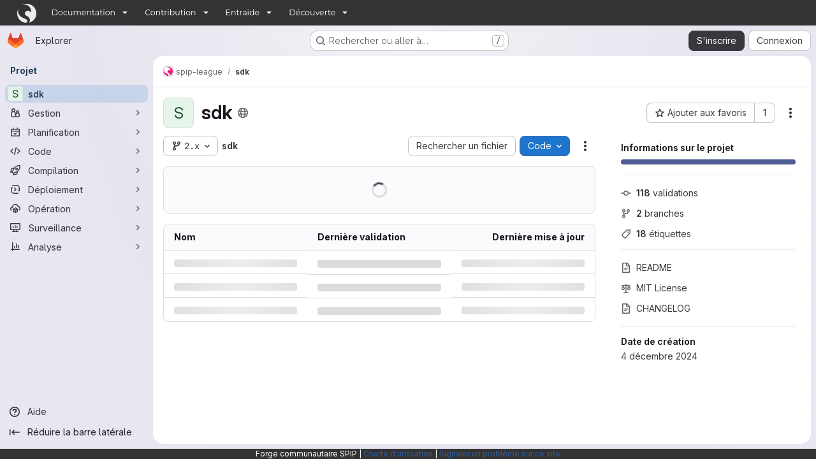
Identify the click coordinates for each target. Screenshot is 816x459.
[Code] (76, 151)
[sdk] (76, 94)
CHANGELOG (655, 308)
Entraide (243, 12)
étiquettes (656, 233)
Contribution (170, 12)
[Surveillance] (76, 228)
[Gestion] (76, 113)
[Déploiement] (76, 189)
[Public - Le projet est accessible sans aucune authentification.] (243, 113)
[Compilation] (76, 170)
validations (659, 192)
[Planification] (76, 132)
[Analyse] (76, 247)
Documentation (84, 12)
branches (652, 213)
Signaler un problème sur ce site (499, 453)
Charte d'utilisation (398, 453)
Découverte (312, 12)
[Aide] (76, 412)
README (646, 267)
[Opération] (76, 208)
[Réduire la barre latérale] (76, 432)
